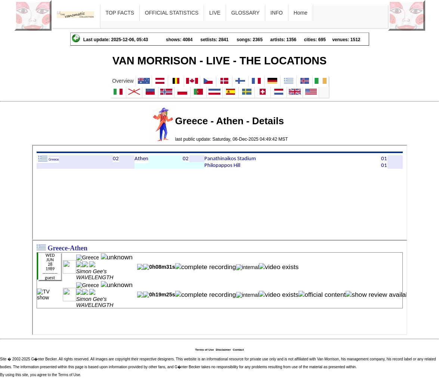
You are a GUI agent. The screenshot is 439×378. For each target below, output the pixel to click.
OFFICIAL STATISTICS (171, 13)
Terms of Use (204, 349)
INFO (276, 13)
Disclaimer (223, 349)
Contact (238, 349)
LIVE (214, 13)
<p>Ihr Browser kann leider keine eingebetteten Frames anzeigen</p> (219, 192)
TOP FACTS (120, 13)
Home (300, 13)
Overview (123, 81)
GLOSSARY (245, 13)
